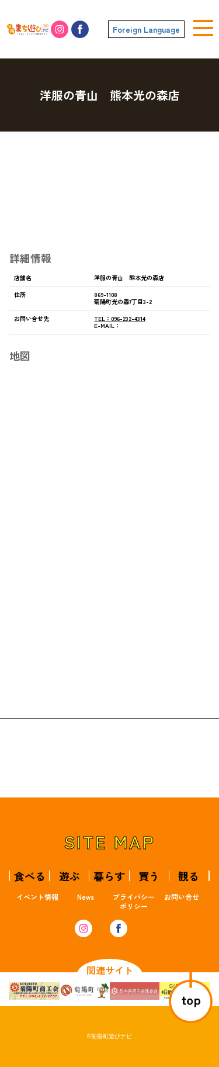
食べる (30, 875)
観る (188, 875)
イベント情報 (37, 897)
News (85, 897)
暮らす (109, 875)
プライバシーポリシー (134, 901)
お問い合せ (181, 897)
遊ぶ (69, 875)
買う (148, 875)
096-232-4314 (119, 318)
